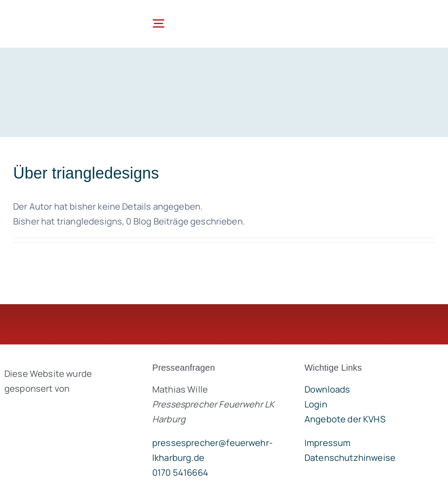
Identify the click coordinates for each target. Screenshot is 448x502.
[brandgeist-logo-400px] (65, 409)
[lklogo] (56, 13)
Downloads (327, 389)
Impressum (327, 443)
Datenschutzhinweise (350, 457)
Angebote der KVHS (344, 419)
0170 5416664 (180, 472)
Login (315, 404)
